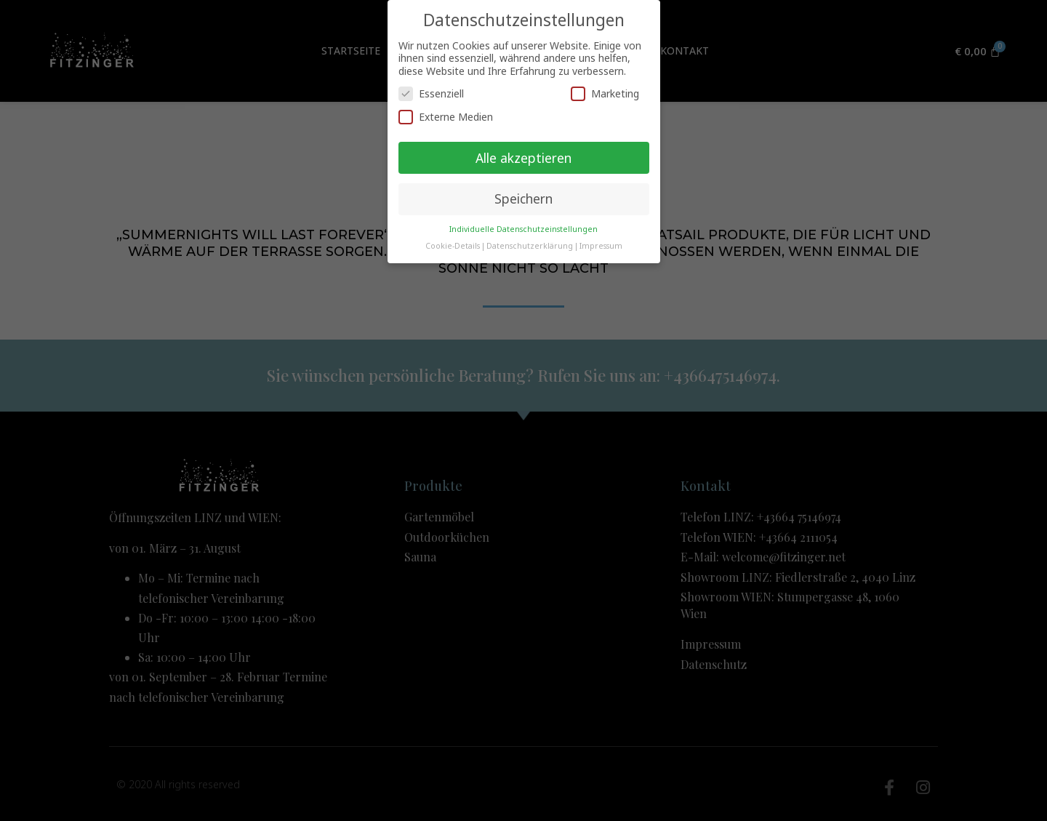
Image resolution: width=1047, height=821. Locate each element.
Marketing (605, 93)
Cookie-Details (452, 246)
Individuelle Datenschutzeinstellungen (523, 229)
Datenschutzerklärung (529, 246)
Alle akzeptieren (523, 158)
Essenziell (431, 93)
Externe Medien (445, 117)
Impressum (600, 246)
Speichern (523, 198)
